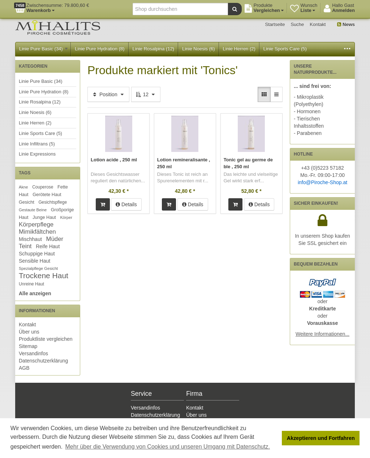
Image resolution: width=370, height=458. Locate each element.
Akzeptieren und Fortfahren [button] (321, 438)
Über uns (29, 332)
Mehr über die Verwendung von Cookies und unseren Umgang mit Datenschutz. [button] (167, 447)
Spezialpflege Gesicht (38, 268)
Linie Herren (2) (239, 48)
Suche (297, 24)
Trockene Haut (43, 275)
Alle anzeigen (35, 293)
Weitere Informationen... (322, 334)
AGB (24, 368)
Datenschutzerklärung (43, 361)
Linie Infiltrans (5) (37, 144)
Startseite (275, 24)
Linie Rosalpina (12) (154, 48)
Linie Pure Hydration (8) (99, 48)
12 (145, 94)
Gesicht (26, 202)
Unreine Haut (31, 284)
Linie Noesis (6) (198, 48)
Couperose (42, 187)
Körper (66, 217)
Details (126, 204)
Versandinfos (33, 353)
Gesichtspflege (52, 202)
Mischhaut (30, 239)
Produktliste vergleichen (46, 339)
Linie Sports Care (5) (285, 48)
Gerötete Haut (47, 194)
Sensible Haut (34, 261)
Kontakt (318, 24)
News (346, 24)
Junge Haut (44, 217)
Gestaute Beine (33, 210)
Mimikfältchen (37, 231)
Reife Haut (48, 246)
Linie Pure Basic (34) (43, 48)
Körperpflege (36, 224)
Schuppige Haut (37, 253)
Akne (23, 187)
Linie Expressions (37, 154)
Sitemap (28, 346)
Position (108, 94)
